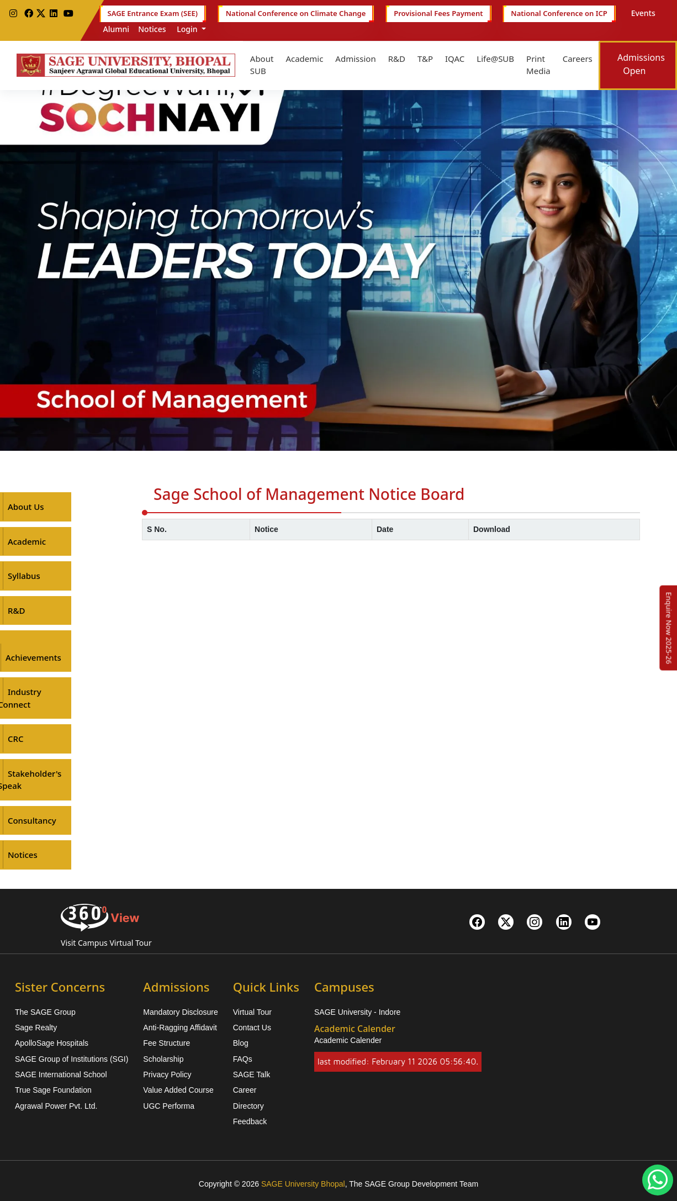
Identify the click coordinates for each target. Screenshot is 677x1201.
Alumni (116, 29)
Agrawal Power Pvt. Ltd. (56, 1106)
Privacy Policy (167, 1074)
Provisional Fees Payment (438, 14)
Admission (355, 58)
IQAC (454, 58)
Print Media (538, 65)
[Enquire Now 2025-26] (669, 628)
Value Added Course (178, 1090)
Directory (248, 1106)
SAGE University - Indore (357, 1012)
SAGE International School (61, 1074)
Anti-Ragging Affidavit (180, 1027)
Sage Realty (36, 1027)
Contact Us (252, 1027)
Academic (304, 58)
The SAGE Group (45, 1012)
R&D (396, 58)
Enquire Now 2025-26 (669, 628)
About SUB (262, 65)
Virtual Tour (252, 1012)
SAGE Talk (251, 1074)
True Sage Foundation (53, 1090)
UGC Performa (168, 1106)
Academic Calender (348, 1040)
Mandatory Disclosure (180, 1012)
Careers (578, 58)
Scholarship (163, 1059)
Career (245, 1090)
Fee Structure (166, 1043)
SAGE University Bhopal (303, 1183)
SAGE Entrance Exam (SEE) (152, 14)
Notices (152, 29)
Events (643, 13)
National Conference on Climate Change (296, 14)
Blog (240, 1043)
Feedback (250, 1121)
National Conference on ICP (559, 14)
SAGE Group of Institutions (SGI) (71, 1059)
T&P (425, 58)
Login (187, 29)
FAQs (242, 1059)
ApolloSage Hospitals (51, 1043)
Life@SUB (495, 58)
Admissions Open (641, 64)
